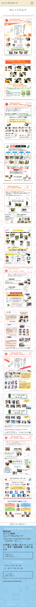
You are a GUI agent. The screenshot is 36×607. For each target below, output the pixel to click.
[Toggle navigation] (32, 3)
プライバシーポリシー (18, 524)
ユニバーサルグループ (9, 3)
